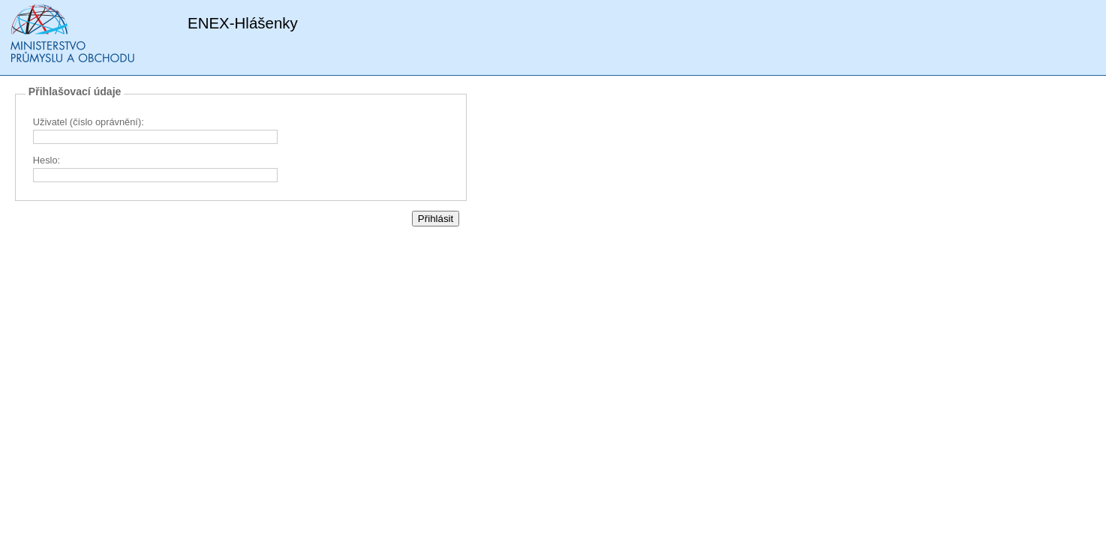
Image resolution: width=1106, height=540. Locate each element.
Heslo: (46, 160)
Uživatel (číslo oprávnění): (88, 122)
